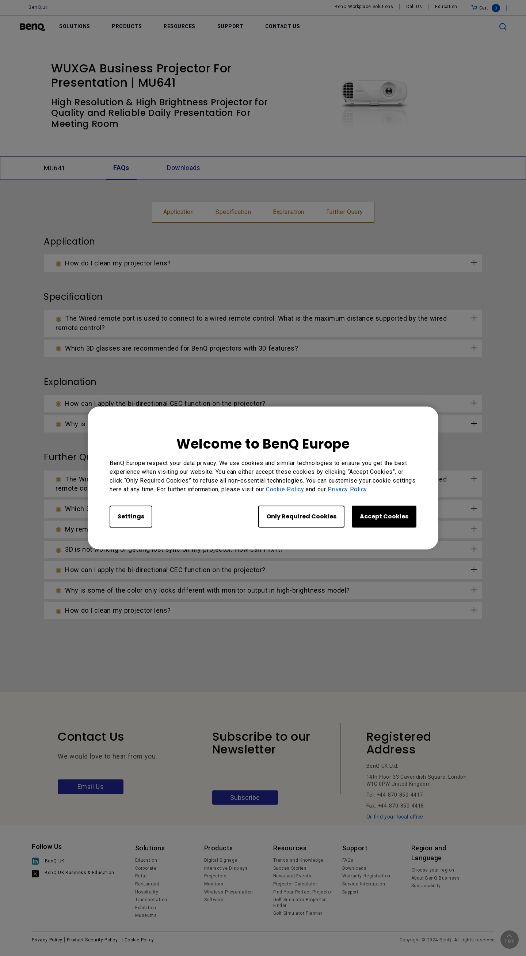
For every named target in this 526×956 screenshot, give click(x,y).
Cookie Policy (285, 489)
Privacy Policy (347, 489)
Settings (131, 516)
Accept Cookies (384, 516)
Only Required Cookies (301, 516)
